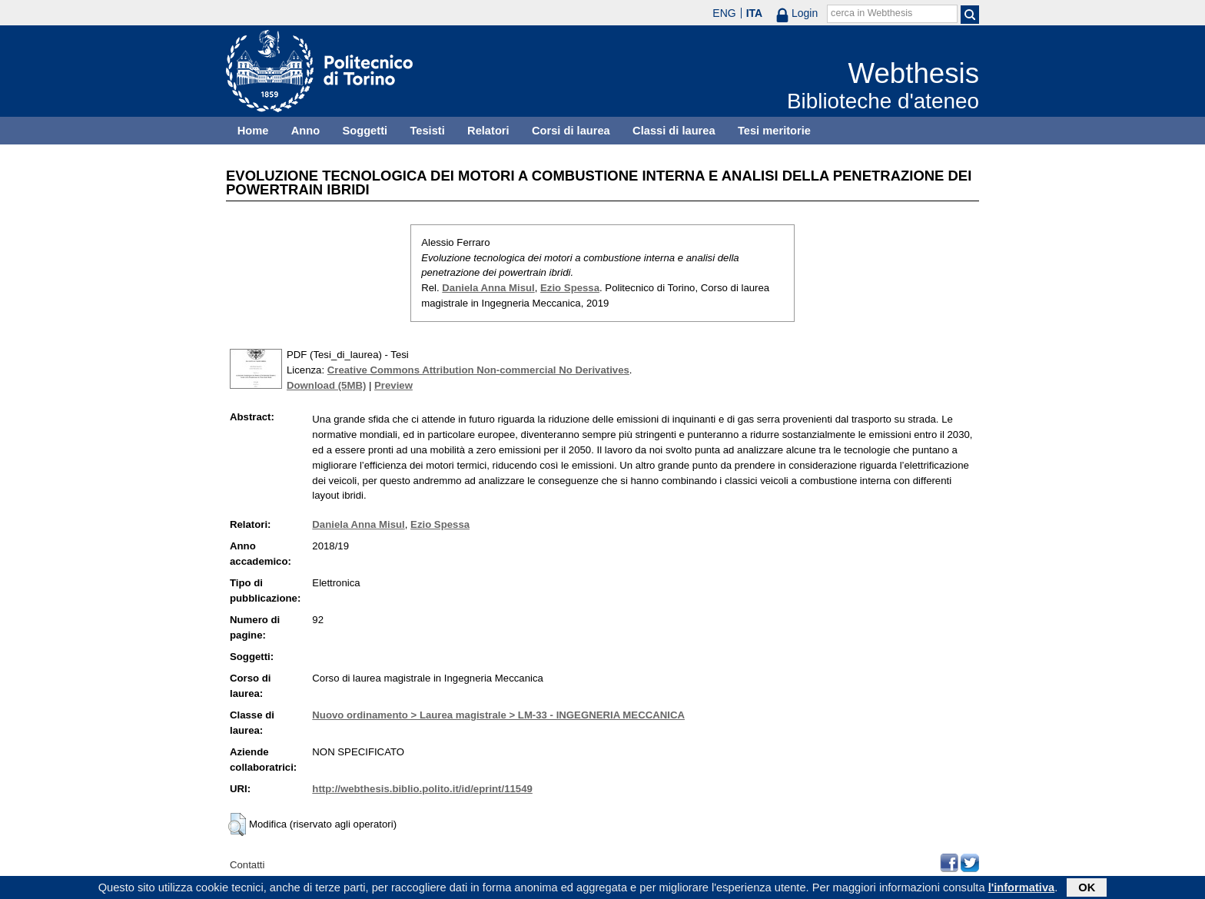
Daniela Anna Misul (488, 288)
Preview (393, 385)
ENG (723, 13)
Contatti (247, 865)
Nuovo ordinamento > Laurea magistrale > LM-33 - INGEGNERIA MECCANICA (498, 715)
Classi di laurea (673, 130)
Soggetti (364, 130)
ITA (754, 13)
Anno (305, 130)
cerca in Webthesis (871, 13)
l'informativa (1021, 888)
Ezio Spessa (569, 288)
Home (253, 130)
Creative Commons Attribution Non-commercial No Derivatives (478, 370)
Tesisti (427, 130)
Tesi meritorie (774, 130)
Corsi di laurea (571, 130)
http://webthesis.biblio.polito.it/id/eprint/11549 (422, 789)
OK (1086, 888)
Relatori (488, 130)
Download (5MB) (326, 385)
